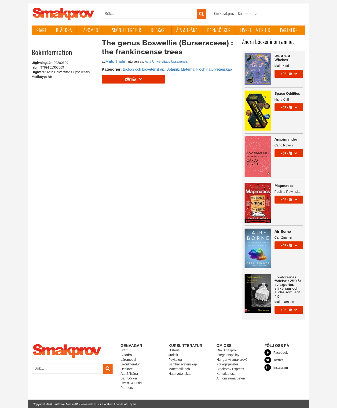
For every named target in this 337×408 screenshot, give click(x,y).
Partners (288, 31)
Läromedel (91, 31)
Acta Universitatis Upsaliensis (166, 61)
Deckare (159, 31)
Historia (173, 349)
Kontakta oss (247, 14)
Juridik (173, 354)
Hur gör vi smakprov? (232, 359)
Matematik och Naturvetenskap (179, 370)
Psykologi (175, 359)
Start (41, 31)
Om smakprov (224, 14)
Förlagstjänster (227, 363)
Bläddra (64, 31)
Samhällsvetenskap (182, 363)
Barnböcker (219, 31)
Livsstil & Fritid (255, 31)
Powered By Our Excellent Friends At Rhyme (108, 403)
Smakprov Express (230, 368)
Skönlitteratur (126, 31)
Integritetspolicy (227, 354)
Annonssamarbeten (230, 377)
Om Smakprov (226, 349)
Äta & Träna (187, 31)
